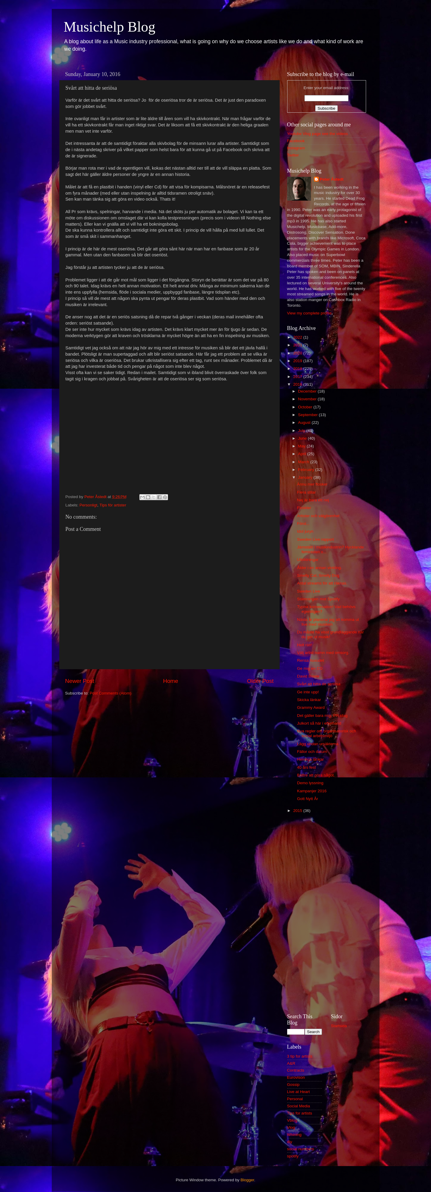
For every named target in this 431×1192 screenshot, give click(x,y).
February (306, 469)
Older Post (260, 681)
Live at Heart (298, 1091)
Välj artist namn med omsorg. (323, 652)
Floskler (304, 508)
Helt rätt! (304, 645)
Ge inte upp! (308, 692)
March (304, 462)
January (306, 477)
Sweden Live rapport (315, 539)
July (302, 430)
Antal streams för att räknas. (322, 583)
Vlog (291, 1127)
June (303, 438)
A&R (291, 1063)
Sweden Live (308, 591)
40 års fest (306, 767)
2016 (298, 384)
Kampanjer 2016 (311, 791)
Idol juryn (305, 531)
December (308, 391)
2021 (298, 345)
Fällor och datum (312, 751)
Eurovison (296, 1077)
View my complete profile (309, 313)
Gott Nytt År (307, 798)
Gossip (293, 1084)
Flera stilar (306, 492)
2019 (298, 361)
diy (289, 1142)
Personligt (88, 505)
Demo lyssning (310, 783)
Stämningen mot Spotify (318, 599)
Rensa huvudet (310, 660)
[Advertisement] (326, 912)
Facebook (296, 141)
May (302, 446)
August (305, 422)
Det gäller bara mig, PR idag (322, 715)
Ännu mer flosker (312, 484)
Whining (294, 1134)
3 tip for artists (299, 1056)
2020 (298, 353)
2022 (298, 337)
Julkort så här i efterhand (319, 723)
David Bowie (308, 676)
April (302, 454)
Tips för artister (112, 505)
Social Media (298, 1106)
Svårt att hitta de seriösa (318, 684)
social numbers (300, 1149)
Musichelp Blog (109, 27)
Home (170, 681)
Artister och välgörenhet (318, 516)
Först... (303, 523)
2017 (298, 376)
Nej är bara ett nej (313, 500)
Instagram (296, 148)
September (308, 415)
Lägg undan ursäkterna (317, 744)
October (306, 407)
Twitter (293, 155)
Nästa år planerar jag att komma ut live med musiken (328, 622)
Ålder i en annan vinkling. (319, 567)
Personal (295, 1099)
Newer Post (79, 681)
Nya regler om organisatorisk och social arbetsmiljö (326, 733)
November (308, 399)
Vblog (292, 1120)
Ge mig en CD (310, 668)
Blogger (247, 1180)
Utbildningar (307, 559)
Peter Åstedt (332, 179)
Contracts (295, 1070)
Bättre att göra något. (316, 775)
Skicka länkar (309, 699)
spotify (293, 1156)
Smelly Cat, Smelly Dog (318, 575)
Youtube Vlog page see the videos (317, 133)
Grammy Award (311, 707)
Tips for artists (299, 1113)
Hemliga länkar (310, 759)
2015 (298, 810)
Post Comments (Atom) (110, 693)
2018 (298, 368)
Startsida (339, 1026)
